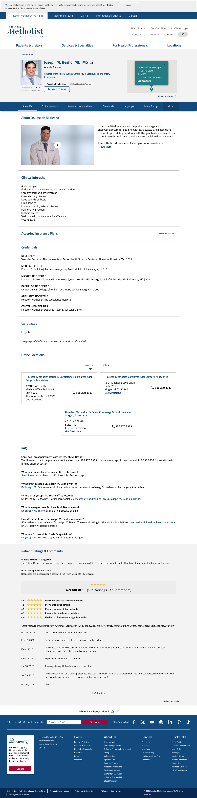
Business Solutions (179, 766)
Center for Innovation (113, 773)
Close (128, 5)
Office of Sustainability (113, 777)
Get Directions (144, 80)
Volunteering (109, 756)
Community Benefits (112, 745)
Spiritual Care (110, 759)
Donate (20, 768)
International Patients (108, 16)
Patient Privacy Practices (60, 791)
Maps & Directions (179, 749)
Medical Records (178, 756)
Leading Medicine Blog (151, 756)
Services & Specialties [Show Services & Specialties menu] (77, 45)
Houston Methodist (112, 742)
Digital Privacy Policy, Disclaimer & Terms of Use (26, 791)
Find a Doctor (138, 28)
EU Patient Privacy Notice (111, 791)
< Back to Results (26, 54)
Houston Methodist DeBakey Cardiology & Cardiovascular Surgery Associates (77, 75)
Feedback (146, 759)
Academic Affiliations (113, 766)
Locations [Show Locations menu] (174, 45)
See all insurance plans (34, 475)
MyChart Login (179, 28)
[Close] (164, 64)
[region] (98, 6)
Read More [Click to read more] (105, 146)
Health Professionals (83, 749)
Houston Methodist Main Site (27, 16)
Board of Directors (111, 763)
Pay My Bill (176, 752)
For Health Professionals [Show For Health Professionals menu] (130, 45)
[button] (151, 89)
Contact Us (146, 742)
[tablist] (98, 365)
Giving (84, 16)
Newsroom (146, 749)
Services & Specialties (83, 745)
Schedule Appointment (180, 745)
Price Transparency (179, 770)
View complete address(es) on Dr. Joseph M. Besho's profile (105, 499)
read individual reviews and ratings (155, 522)
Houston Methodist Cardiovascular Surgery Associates (136, 377)
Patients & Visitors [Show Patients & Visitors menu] (29, 45)
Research (78, 756)
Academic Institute (62, 16)
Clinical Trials (177, 763)
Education (78, 752)
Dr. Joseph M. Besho (33, 487)
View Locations (167, 96)
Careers (133, 16)
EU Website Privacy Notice (85, 791)
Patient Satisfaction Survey (154, 563)
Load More (98, 693)
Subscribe (95, 722)
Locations (78, 759)
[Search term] (183, 34)
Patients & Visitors (82, 742)
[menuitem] (27, 15)
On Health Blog (148, 752)
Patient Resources (179, 759)
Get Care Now (158, 28)
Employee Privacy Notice (19, 794)
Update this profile (171, 701)
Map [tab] (106, 365)
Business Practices (112, 770)
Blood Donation (110, 780)
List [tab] (89, 365)
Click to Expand (167, 233)
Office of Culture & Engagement (117, 749)
